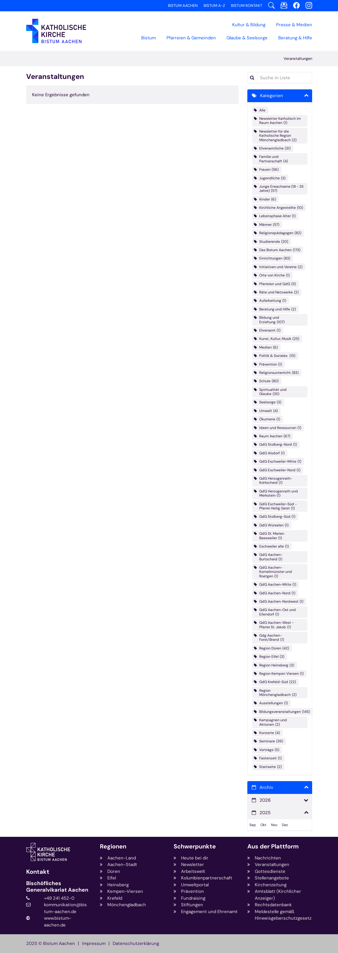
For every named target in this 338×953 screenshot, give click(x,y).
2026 (265, 800)
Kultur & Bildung (248, 25)
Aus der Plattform (273, 846)
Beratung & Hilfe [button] (295, 38)
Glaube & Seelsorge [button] (247, 38)
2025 (265, 813)
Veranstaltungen (298, 58)
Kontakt (37, 872)
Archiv (266, 787)
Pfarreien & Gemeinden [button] (191, 38)
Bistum (148, 38)
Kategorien (271, 96)
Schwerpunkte (195, 846)
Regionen (113, 846)
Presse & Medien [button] (294, 25)
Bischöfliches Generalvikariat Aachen (57, 886)
